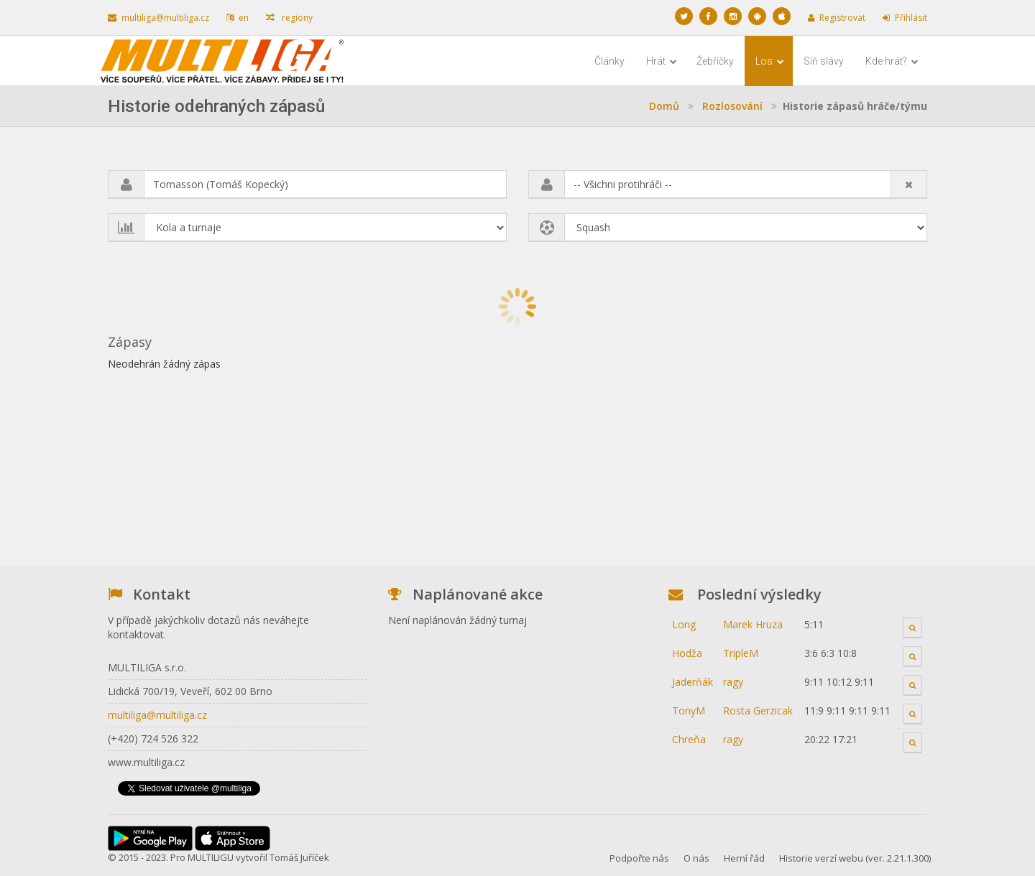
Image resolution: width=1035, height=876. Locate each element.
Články (609, 61)
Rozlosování (732, 106)
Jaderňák (692, 682)
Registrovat (836, 17)
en (237, 17)
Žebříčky (715, 61)
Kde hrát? (892, 61)
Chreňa (689, 739)
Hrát (661, 61)
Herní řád (744, 858)
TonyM (688, 710)
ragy (733, 682)
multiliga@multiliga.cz (158, 17)
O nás (696, 858)
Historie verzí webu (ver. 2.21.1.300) (855, 858)
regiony (289, 17)
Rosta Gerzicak (758, 710)
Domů (664, 106)
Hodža (687, 653)
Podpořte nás (639, 858)
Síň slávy (824, 61)
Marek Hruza (753, 624)
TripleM (740, 653)
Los (769, 61)
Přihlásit (905, 17)
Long (684, 624)
